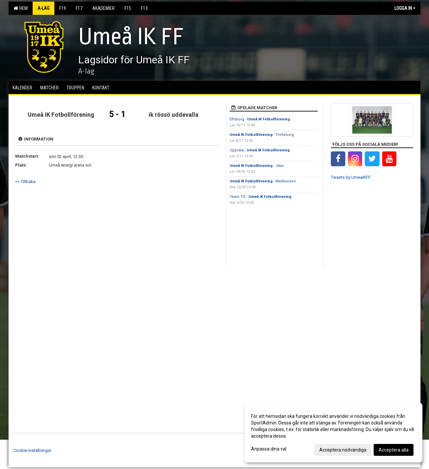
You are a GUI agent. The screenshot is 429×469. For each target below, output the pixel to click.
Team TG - (260, 197)
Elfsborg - (260, 119)
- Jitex (257, 166)
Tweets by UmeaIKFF (351, 177)
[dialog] (333, 432)
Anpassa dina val (268, 449)
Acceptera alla (394, 450)
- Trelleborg (262, 135)
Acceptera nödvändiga (342, 450)
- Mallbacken (263, 181)
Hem (21, 8)
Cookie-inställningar (32, 450)
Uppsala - (260, 150)
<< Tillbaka (25, 181)
